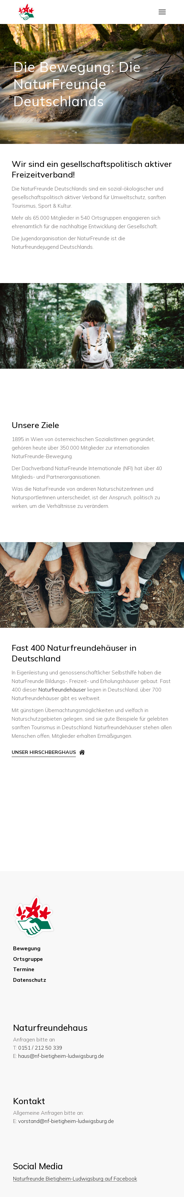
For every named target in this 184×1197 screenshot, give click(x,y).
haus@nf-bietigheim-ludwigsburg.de (61, 1056)
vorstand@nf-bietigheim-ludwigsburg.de (66, 1121)
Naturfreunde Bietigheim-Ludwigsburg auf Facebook (75, 1178)
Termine (24, 969)
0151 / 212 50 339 (40, 1048)
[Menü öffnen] (162, 12)
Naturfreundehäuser (62, 689)
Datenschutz (29, 980)
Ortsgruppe (28, 959)
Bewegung (27, 948)
